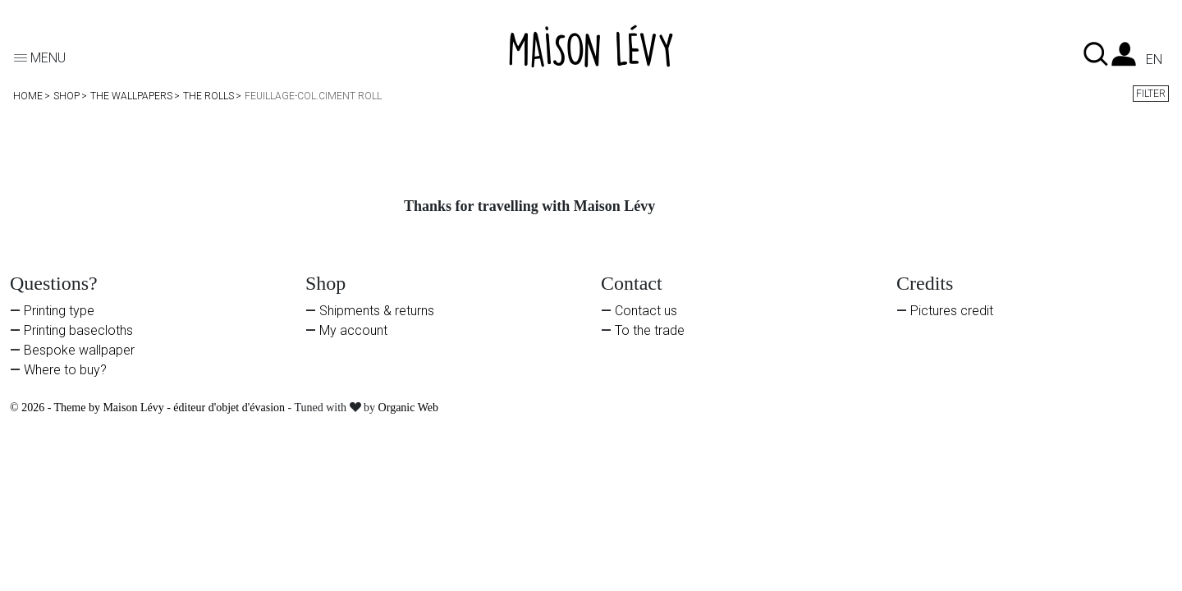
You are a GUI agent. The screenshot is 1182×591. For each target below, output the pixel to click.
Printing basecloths (78, 330)
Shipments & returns (376, 310)
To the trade (650, 330)
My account (353, 330)
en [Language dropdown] (1154, 59)
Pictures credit (951, 310)
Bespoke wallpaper (79, 350)
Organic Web (408, 407)
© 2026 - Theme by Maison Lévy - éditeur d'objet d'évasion (149, 407)
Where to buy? (65, 370)
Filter (1151, 93)
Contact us (646, 310)
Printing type (59, 310)
